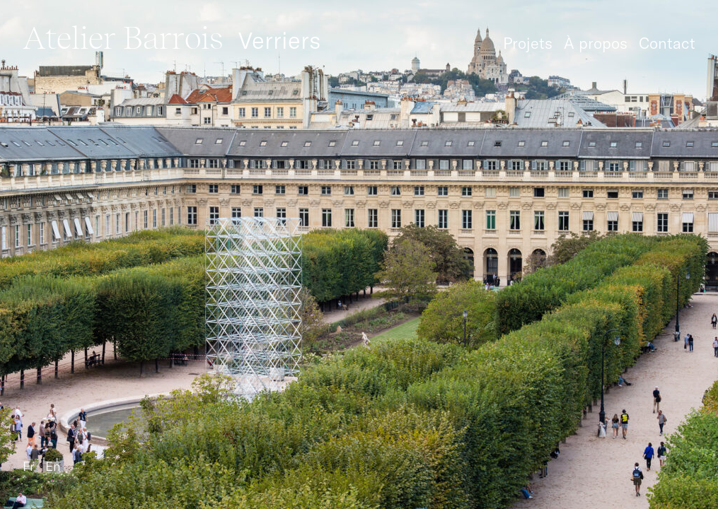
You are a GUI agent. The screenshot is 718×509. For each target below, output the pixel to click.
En (52, 466)
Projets (527, 43)
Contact (667, 43)
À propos (595, 43)
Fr (28, 466)
